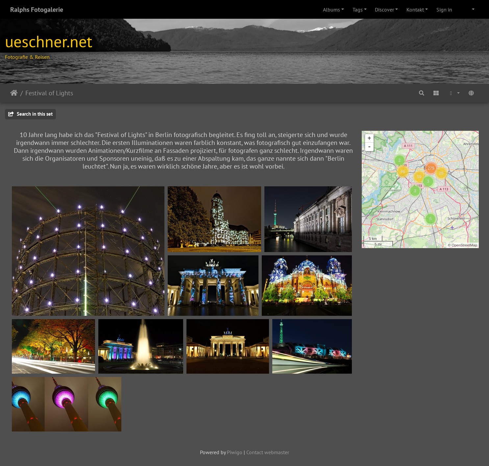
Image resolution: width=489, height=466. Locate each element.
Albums (331, 9)
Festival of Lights (49, 93)
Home (14, 93)
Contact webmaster (267, 452)
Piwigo (234, 452)
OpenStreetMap (464, 245)
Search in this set (30, 114)
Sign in (444, 9)
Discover (384, 9)
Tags (358, 9)
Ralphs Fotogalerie (36, 9)
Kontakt (415, 9)
